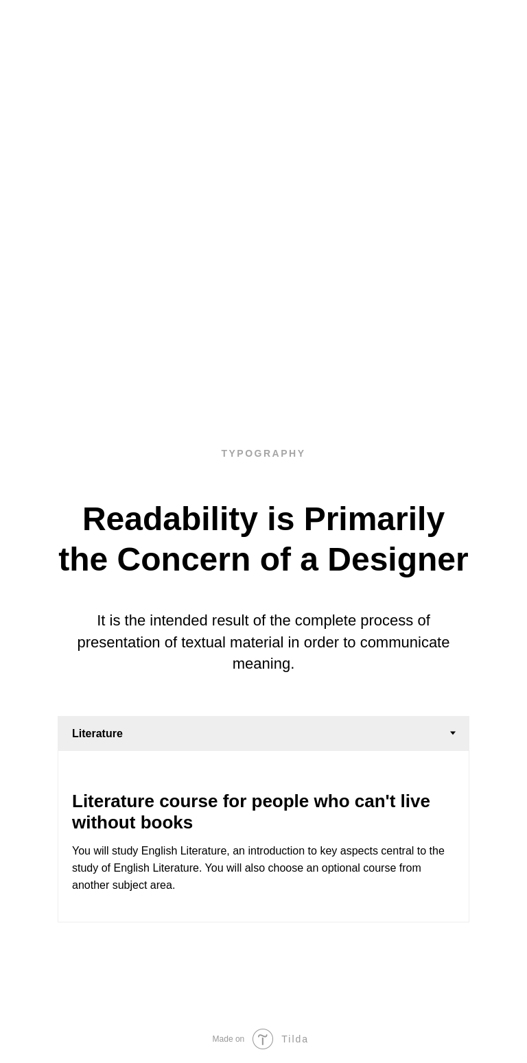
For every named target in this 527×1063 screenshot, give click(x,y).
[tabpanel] (263, 836)
